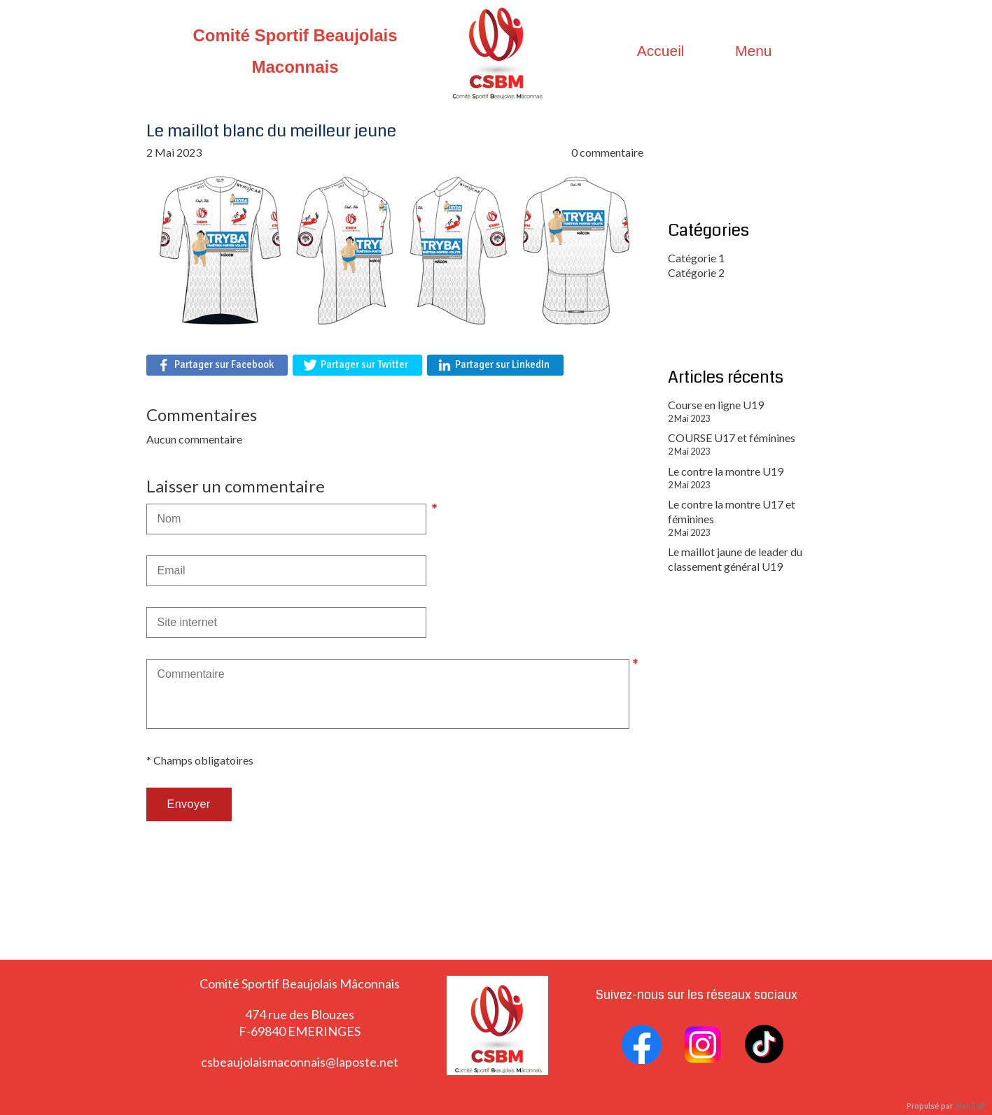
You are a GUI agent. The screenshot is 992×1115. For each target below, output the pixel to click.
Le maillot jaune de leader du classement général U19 (735, 559)
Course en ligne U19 (716, 404)
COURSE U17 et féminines (731, 437)
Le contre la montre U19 (725, 471)
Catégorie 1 (696, 257)
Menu (753, 51)
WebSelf (970, 1106)
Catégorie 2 (696, 272)
